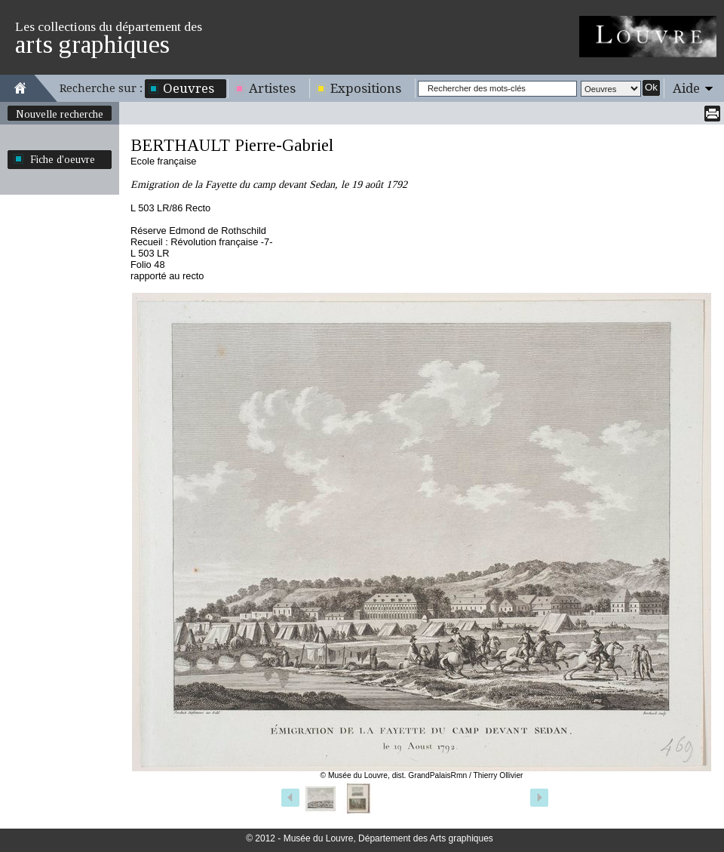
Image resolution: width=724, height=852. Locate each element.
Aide (686, 88)
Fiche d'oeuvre (62, 159)
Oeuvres (188, 88)
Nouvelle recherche (59, 114)
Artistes (272, 88)
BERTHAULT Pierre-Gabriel (231, 145)
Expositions (365, 88)
